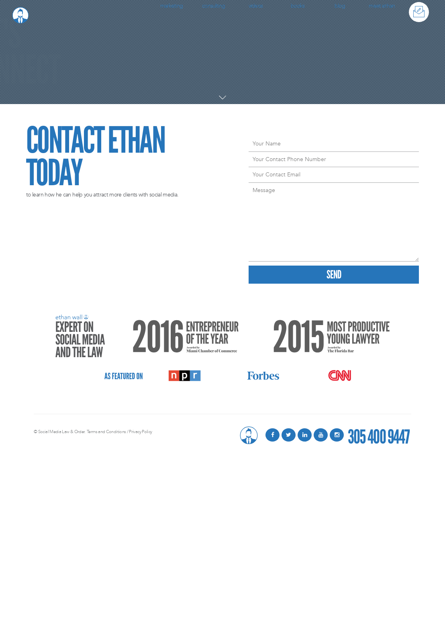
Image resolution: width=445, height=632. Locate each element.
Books (297, 5)
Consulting (213, 5)
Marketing (171, 5)
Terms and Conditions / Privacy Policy (119, 431)
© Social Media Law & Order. (60, 431)
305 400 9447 (378, 435)
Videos (256, 5)
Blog (340, 5)
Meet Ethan (382, 5)
